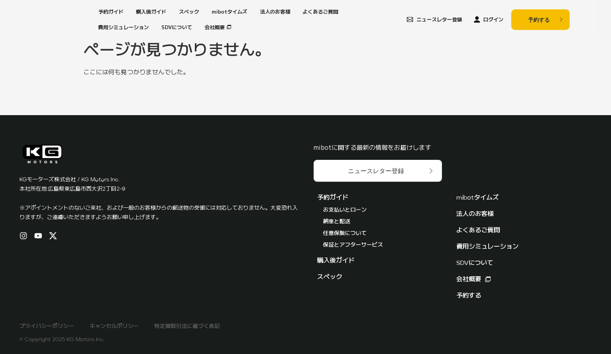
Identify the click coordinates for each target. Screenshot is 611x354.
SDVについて (176, 27)
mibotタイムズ (229, 11)
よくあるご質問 (320, 11)
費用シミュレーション (123, 27)
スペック (189, 11)
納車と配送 (336, 221)
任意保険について (345, 233)
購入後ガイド (151, 11)
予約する (468, 296)
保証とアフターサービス (353, 245)
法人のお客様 (275, 11)
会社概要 (215, 27)
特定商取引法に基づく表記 (187, 326)
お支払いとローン (345, 210)
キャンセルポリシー (114, 326)
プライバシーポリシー (46, 326)
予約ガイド (111, 11)
